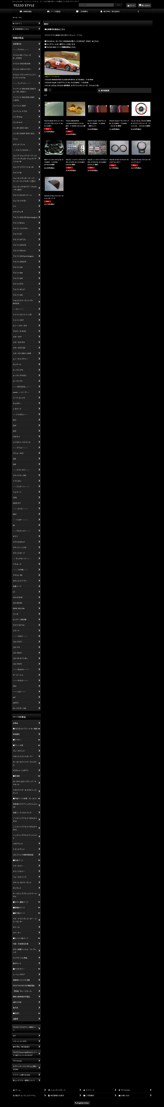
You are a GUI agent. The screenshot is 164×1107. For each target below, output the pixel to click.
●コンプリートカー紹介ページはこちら (59, 44)
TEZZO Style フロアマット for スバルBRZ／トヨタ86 (66, 82)
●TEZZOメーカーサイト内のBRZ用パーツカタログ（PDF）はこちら (71, 41)
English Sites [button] (82, 1103)
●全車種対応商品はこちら (54, 29)
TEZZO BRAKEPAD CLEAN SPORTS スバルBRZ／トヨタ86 (69, 79)
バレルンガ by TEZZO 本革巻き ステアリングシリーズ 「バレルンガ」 (72, 85)
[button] (138, 11)
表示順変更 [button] (103, 90)
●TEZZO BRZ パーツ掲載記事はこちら (60, 47)
